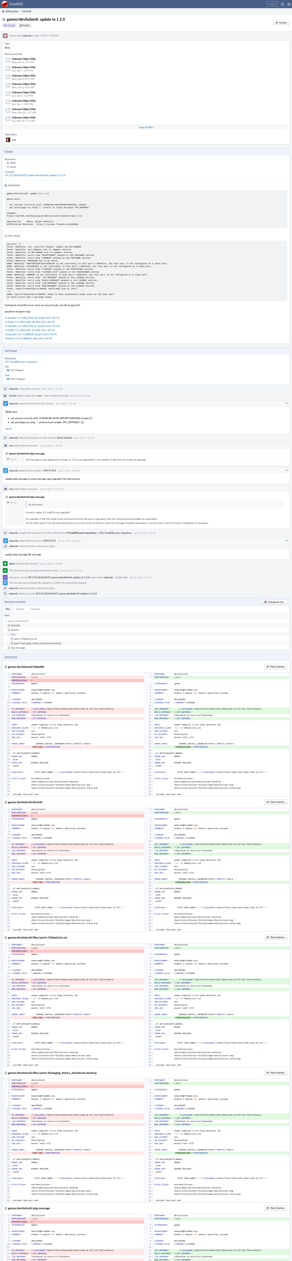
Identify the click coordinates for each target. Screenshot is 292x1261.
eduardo (27, 35)
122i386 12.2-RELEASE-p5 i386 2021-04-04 (30, 330)
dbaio (13, 162)
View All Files (146, 127)
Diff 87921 (50, 540)
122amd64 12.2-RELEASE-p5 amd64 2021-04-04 (32, 326)
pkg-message (18, 647)
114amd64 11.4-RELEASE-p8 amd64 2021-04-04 (32, 317)
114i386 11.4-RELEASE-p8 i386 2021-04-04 (30, 322)
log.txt (8, 428)
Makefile (15, 625)
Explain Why (121, 577)
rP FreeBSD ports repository (81, 533)
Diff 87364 (50, 470)
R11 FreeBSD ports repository (21, 361)
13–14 (12, 459)
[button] (289, 4)
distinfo (15, 630)
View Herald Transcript (56, 395)
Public (26, 25)
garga (13, 166)
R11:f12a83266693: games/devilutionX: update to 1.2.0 (35, 175)
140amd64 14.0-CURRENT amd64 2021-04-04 (31, 334)
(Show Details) (64, 437)
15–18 (12, 502)
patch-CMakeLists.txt (25, 638)
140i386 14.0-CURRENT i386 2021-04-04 (28, 338)
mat (14, 139)
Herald (12, 395)
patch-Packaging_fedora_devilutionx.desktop (37, 643)
